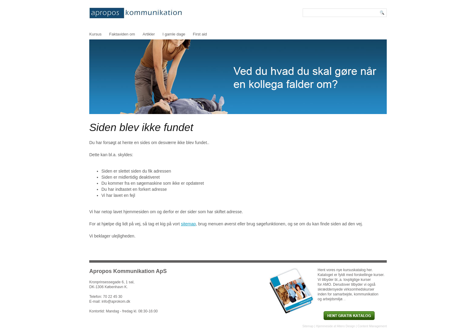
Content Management (372, 326)
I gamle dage (173, 34)
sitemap (188, 223)
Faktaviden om (122, 34)
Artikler (149, 34)
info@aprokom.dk (116, 301)
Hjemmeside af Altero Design (335, 326)
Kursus (95, 34)
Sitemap (308, 326)
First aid (200, 34)
